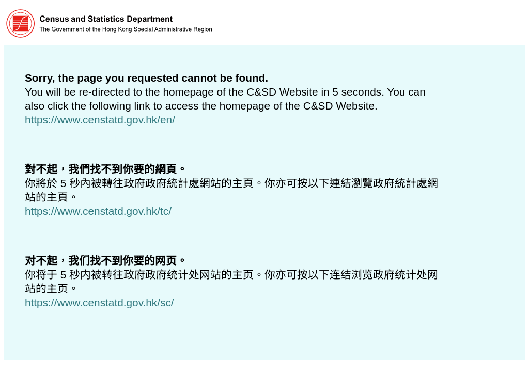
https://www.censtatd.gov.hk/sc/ (99, 302)
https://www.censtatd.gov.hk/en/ (100, 120)
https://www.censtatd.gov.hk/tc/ (98, 211)
